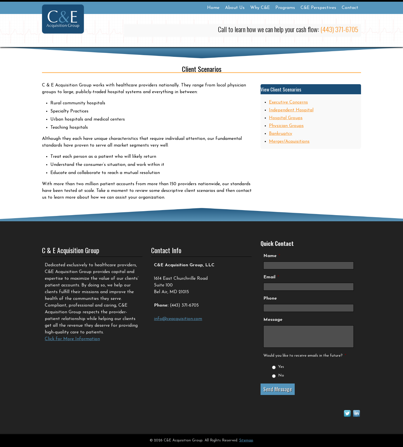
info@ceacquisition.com (178, 319)
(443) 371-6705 (339, 29)
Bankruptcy (280, 133)
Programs (285, 8)
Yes (281, 367)
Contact (350, 8)
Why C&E (260, 8)
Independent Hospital (291, 110)
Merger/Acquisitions (289, 141)
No (281, 375)
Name (271, 256)
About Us (235, 8)
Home (213, 8)
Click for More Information (72, 339)
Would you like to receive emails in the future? (304, 356)
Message (272, 319)
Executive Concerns (288, 102)
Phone (270, 298)
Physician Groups (286, 126)
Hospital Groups (286, 118)
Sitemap (246, 440)
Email (271, 277)
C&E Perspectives (318, 8)
